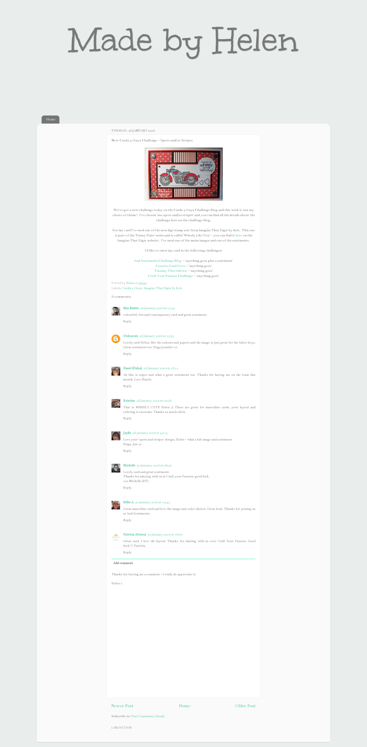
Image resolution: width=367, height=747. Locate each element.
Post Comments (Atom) (147, 716)
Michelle (129, 465)
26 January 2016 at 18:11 (161, 368)
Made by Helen (183, 40)
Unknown (130, 336)
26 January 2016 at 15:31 (156, 336)
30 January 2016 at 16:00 (164, 534)
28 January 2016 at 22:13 (150, 433)
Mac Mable (131, 308)
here (238, 235)
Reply (127, 321)
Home (51, 119)
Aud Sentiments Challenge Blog (157, 261)
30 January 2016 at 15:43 (152, 502)
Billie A (128, 502)
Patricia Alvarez (134, 534)
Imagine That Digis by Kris (163, 288)
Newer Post (122, 705)
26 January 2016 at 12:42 (157, 308)
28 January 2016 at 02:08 (153, 400)
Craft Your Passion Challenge (170, 276)
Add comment (123, 563)
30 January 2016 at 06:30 (154, 465)
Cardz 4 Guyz (132, 288)
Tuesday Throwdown (170, 271)
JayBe (127, 433)
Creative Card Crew (170, 266)
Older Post (245, 705)
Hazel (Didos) (132, 368)
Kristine (129, 400)
